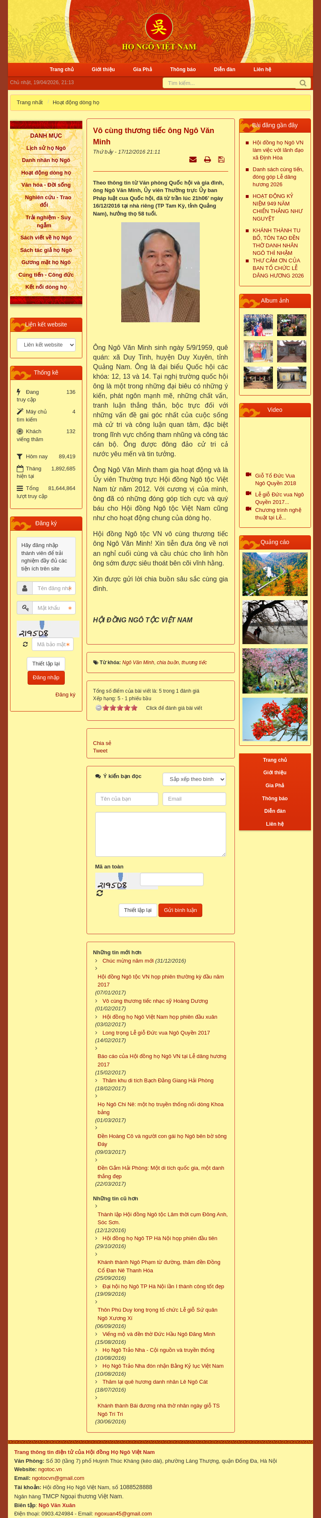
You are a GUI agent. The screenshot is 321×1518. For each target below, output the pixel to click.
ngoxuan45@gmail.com (122, 1503)
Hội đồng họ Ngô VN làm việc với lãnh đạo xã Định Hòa (278, 150)
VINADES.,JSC (288, 1512)
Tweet (100, 740)
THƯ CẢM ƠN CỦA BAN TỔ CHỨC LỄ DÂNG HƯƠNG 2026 (278, 268)
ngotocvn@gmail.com (58, 1468)
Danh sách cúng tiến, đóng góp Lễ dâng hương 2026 (278, 177)
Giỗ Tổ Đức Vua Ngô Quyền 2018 (275, 479)
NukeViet (224, 1512)
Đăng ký (66, 694)
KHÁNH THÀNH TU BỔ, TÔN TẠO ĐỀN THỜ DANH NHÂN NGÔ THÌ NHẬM (277, 241)
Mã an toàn (109, 856)
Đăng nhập (46, 677)
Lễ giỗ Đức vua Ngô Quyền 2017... (279, 498)
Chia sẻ (102, 733)
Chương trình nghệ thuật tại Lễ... (278, 514)
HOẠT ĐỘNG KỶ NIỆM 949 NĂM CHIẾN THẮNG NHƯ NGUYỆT (278, 207)
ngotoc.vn (50, 1459)
